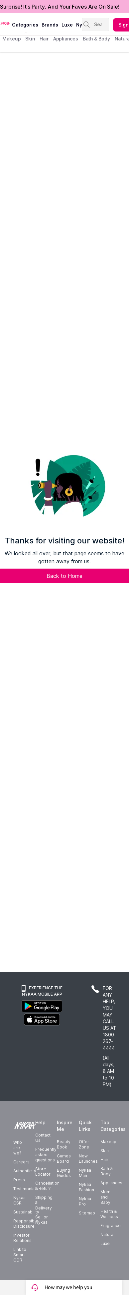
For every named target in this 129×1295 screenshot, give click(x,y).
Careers (21, 1161)
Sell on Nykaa (42, 1219)
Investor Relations (22, 1238)
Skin (104, 1150)
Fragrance (110, 1225)
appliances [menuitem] (65, 38)
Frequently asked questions (46, 1154)
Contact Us (43, 1138)
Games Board (64, 1158)
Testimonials (25, 1188)
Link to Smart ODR (19, 1255)
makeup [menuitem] (11, 38)
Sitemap (87, 1212)
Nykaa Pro (85, 1201)
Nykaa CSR (19, 1200)
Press (19, 1179)
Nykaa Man (85, 1173)
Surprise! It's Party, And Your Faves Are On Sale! (59, 6)
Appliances (111, 1182)
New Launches (88, 1158)
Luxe (105, 1243)
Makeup (108, 1141)
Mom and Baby (105, 1197)
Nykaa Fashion (86, 1187)
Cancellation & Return (47, 1186)
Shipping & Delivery (44, 1202)
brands (50, 25)
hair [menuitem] (44, 38)
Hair (104, 1159)
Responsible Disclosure (25, 1223)
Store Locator (43, 1171)
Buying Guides (64, 1173)
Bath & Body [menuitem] (96, 38)
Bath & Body (106, 1171)
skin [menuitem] (30, 38)
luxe (67, 25)
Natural (107, 1234)
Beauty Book (63, 1144)
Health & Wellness (109, 1214)
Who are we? (17, 1147)
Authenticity (24, 1170)
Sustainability (26, 1211)
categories (25, 25)
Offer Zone (84, 1144)
